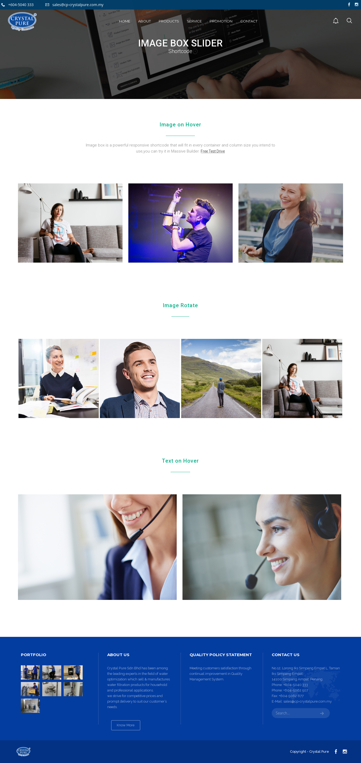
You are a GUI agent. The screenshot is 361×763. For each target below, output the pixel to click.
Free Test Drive (213, 151)
